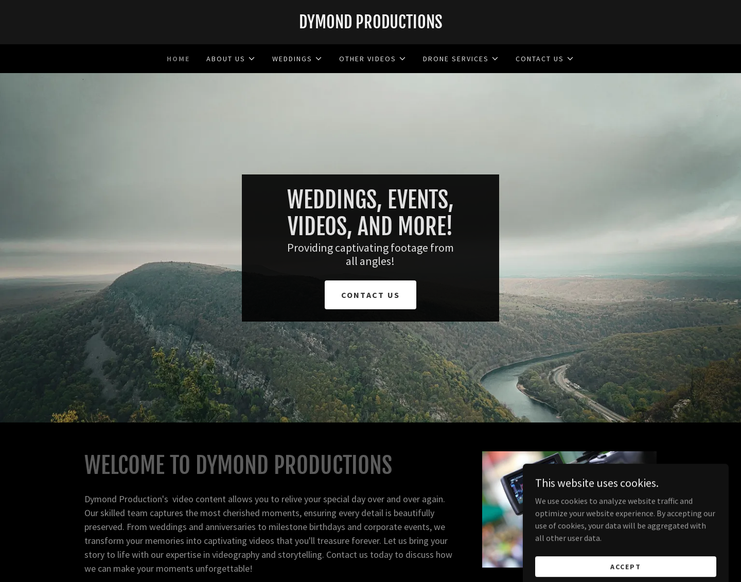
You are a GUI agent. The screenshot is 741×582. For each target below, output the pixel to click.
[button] (231, 58)
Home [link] (178, 58)
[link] (370, 25)
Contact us (370, 295)
